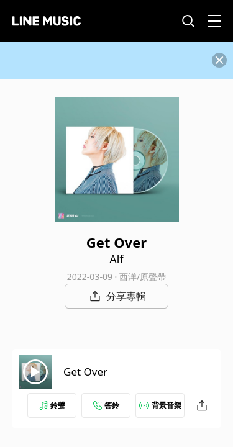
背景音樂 (160, 405)
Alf (116, 258)
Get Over (85, 371)
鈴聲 (52, 405)
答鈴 (106, 405)
